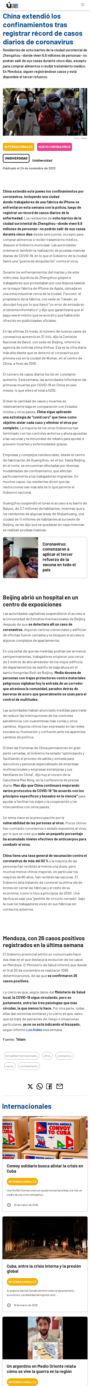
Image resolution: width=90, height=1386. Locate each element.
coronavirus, (64, 1055)
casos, (10, 1066)
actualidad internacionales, (22, 1055)
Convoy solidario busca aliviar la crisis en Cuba (45, 1168)
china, (47, 1055)
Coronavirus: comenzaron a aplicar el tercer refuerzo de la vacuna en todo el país (59, 556)
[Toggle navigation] (82, 4)
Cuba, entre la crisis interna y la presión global (44, 1268)
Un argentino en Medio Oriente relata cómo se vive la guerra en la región (41, 1368)
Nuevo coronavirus (54, 147)
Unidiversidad (16, 158)
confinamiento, (29, 1066)
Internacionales (18, 147)
